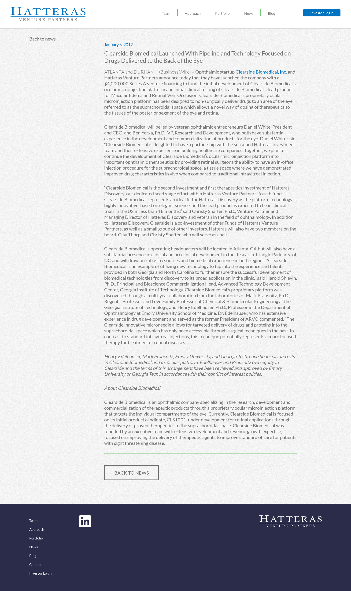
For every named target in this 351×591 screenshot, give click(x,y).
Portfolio (222, 13)
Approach (193, 13)
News (248, 13)
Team (166, 13)
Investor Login (321, 13)
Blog (271, 13)
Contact (35, 564)
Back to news (42, 38)
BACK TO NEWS (131, 473)
